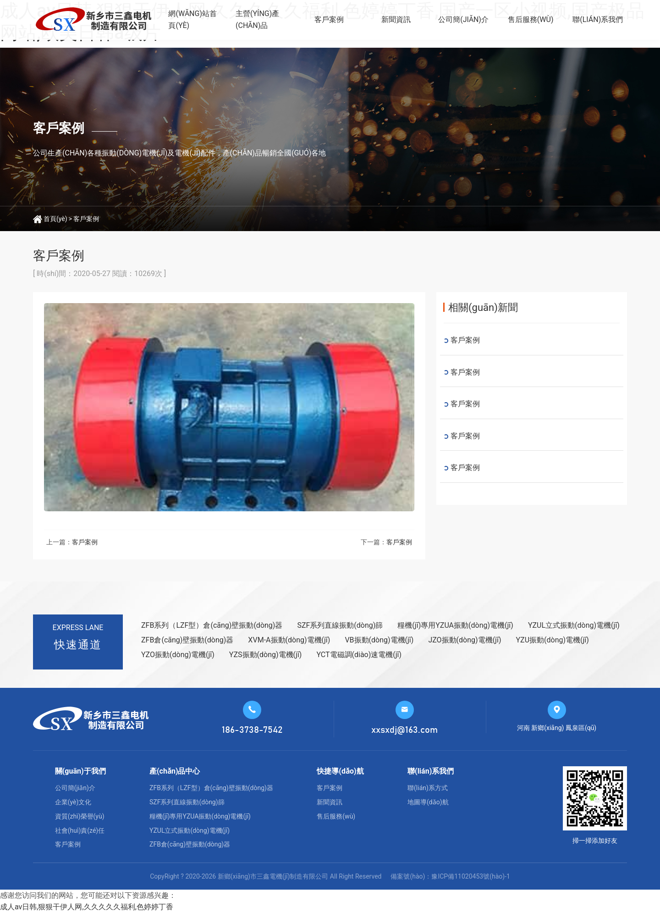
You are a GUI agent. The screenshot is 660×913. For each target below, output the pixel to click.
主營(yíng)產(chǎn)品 (257, 19)
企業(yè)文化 (73, 802)
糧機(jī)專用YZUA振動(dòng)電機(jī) (455, 625)
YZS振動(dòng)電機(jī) (265, 654)
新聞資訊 (396, 19)
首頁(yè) (55, 218)
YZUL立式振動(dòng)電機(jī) (574, 625)
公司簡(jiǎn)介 (463, 19)
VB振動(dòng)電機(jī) (379, 640)
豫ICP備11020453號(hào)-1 (470, 876)
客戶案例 (329, 19)
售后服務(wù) (531, 19)
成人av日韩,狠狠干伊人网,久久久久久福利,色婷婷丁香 (86, 906)
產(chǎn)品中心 (174, 771)
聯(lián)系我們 (597, 19)
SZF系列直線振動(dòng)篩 (340, 625)
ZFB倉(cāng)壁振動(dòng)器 (187, 640)
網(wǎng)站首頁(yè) (192, 19)
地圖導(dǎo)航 (428, 802)
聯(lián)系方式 (427, 787)
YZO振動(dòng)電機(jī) (177, 654)
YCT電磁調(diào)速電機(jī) (359, 654)
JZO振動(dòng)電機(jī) (464, 640)
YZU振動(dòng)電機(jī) (552, 640)
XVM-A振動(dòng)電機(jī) (289, 640)
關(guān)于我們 (80, 771)
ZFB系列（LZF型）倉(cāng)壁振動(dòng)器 (211, 625)
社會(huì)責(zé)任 (80, 830)
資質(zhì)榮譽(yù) (79, 816)
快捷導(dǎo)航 (340, 771)
